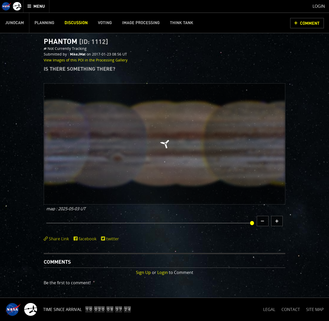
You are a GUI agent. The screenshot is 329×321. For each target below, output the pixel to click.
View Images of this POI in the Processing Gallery (85, 60)
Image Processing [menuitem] (141, 23)
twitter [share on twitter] (112, 239)
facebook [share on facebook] (87, 239)
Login (162, 272)
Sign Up (143, 272)
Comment (309, 23)
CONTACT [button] (290, 309)
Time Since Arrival (62, 309)
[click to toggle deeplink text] (57, 239)
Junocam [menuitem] (14, 23)
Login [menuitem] (319, 6)
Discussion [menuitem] (76, 23)
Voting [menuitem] (105, 23)
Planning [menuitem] (44, 23)
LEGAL (269, 308)
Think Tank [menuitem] (181, 23)
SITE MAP (315, 309)
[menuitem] (36, 6)
